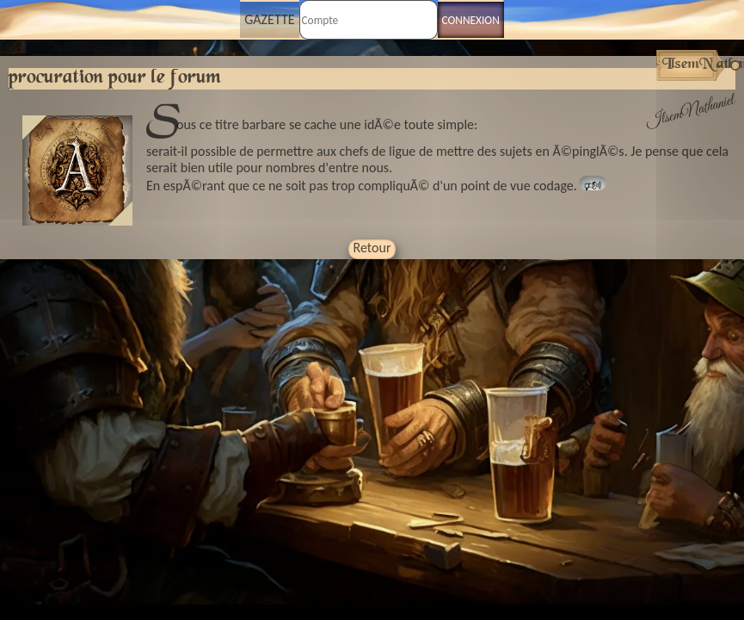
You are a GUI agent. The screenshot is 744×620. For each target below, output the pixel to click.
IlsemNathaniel (690, 111)
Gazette (269, 19)
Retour (372, 247)
